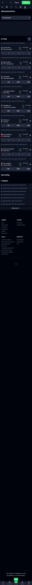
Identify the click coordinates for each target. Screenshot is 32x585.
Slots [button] (2, 223)
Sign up (26, 2)
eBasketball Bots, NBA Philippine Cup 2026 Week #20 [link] (16, 57)
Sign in (17, 2)
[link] (2, 7)
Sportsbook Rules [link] (5, 244)
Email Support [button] (20, 239)
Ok (16, 579)
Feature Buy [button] (4, 233)
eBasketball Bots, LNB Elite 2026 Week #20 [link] (13, 115)
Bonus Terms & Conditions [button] (8, 241)
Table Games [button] (4, 225)
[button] (16, 43)
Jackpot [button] (3, 231)
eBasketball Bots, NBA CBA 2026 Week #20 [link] (14, 72)
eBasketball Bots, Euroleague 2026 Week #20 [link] (14, 159)
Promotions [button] (20, 223)
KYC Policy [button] (4, 246)
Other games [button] (4, 229)
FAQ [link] (18, 244)
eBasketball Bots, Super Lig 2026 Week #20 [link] (14, 43)
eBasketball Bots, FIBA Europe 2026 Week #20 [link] (14, 130)
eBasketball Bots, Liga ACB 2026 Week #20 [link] (14, 101)
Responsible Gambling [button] (7, 252)
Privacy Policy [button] (4, 254)
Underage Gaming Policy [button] (7, 248)
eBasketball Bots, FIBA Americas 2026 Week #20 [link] (15, 144)
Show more (16, 208)
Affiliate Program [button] (21, 225)
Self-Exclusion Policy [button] (6, 250)
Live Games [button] (4, 227)
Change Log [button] (20, 241)
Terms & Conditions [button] (6, 239)
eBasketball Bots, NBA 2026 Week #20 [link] (12, 86)
